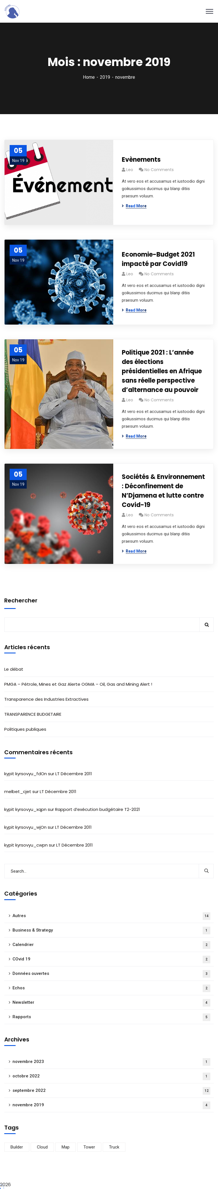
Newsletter (111, 1003)
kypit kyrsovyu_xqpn (25, 809)
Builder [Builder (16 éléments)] (17, 1147)
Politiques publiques (25, 729)
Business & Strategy (111, 930)
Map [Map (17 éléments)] (66, 1147)
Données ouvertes (111, 974)
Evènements (141, 159)
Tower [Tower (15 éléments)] (89, 1147)
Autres (111, 916)
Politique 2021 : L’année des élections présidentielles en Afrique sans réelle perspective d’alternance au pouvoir (162, 371)
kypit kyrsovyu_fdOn (25, 774)
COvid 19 (111, 959)
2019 (105, 77)
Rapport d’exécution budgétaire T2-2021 (97, 809)
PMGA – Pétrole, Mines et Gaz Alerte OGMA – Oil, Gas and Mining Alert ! (78, 684)
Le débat (13, 669)
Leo (129, 169)
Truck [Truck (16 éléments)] (114, 1147)
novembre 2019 (111, 1105)
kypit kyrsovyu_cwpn (26, 845)
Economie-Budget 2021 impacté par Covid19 (158, 259)
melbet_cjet (17, 791)
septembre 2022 (111, 1091)
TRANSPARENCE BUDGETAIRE (32, 714)
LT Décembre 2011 (73, 774)
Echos (111, 988)
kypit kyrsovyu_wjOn (25, 827)
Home (89, 77)
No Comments (159, 169)
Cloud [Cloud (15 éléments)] (42, 1147)
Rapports (111, 1017)
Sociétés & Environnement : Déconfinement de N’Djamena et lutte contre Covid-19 (163, 490)
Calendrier (111, 945)
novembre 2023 (111, 1062)
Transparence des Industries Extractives (46, 699)
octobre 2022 (111, 1076)
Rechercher (20, 600)
